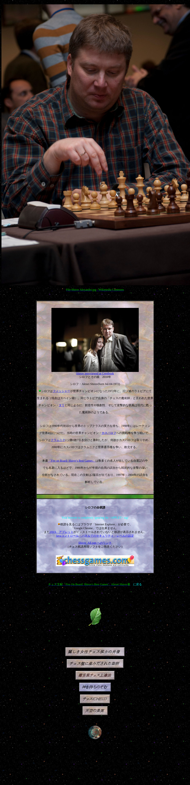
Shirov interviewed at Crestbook (95, 373)
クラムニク (58, 440)
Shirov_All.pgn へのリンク (95, 542)
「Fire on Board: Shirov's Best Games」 (72, 460)
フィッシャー (61, 391)
